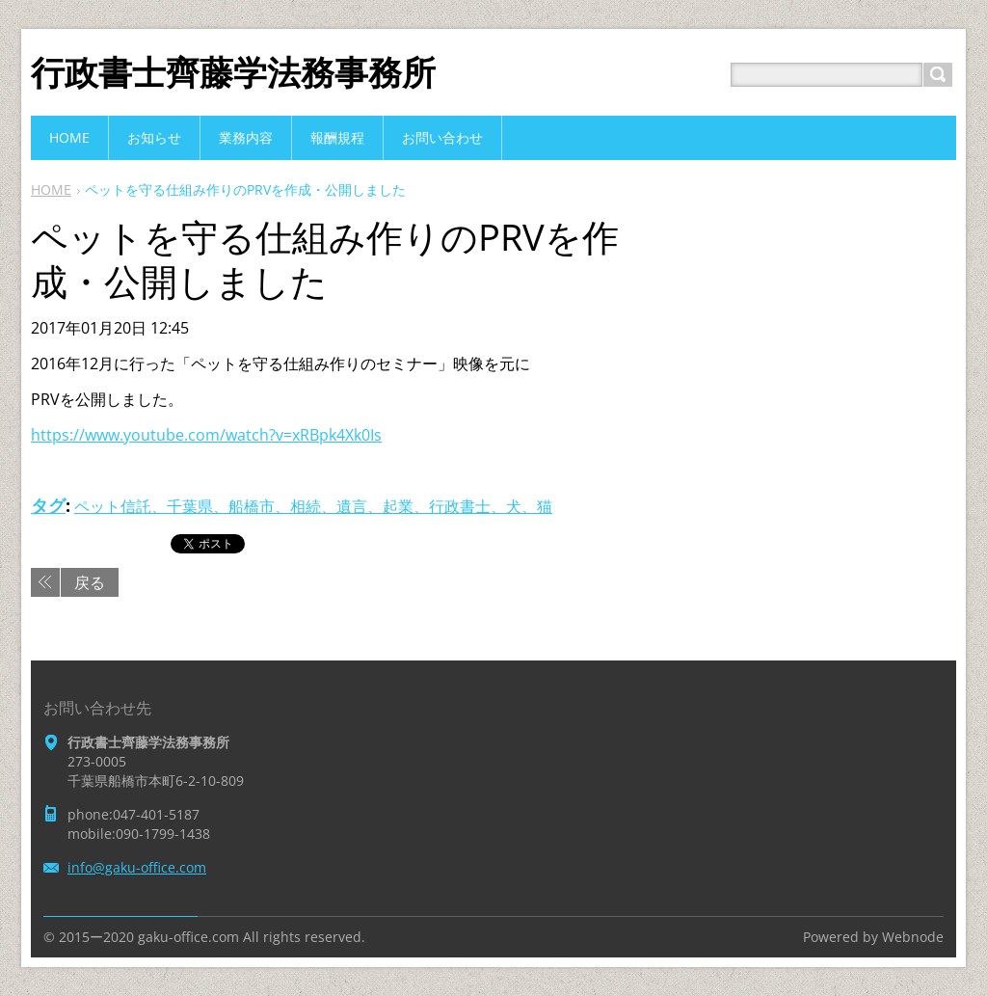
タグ (48, 505)
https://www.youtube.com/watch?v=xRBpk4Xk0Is (206, 434)
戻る (89, 582)
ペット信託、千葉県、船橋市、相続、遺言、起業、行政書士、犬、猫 (313, 506)
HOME (51, 189)
